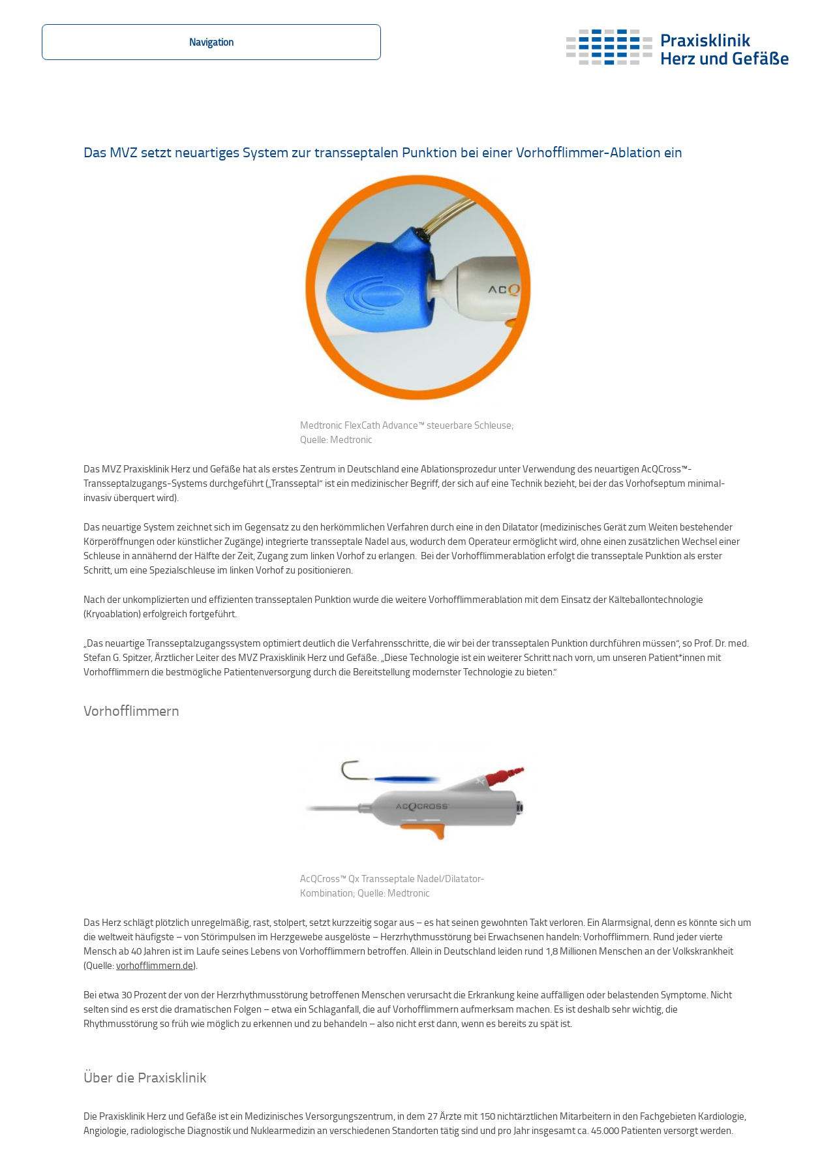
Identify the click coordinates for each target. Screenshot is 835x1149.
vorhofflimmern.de (154, 965)
